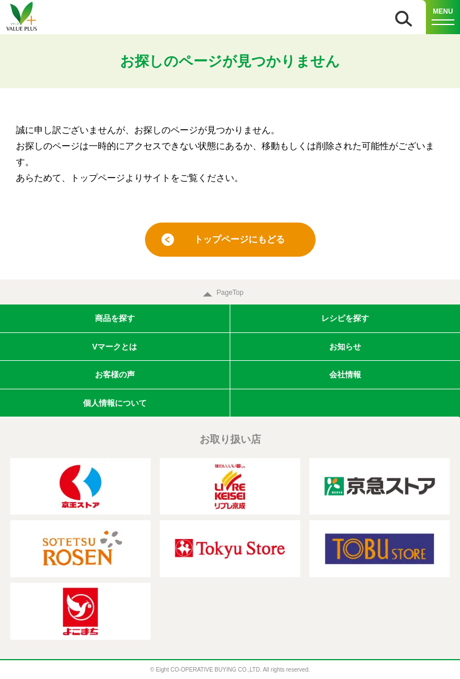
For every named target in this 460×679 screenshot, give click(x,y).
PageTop (230, 293)
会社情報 (345, 374)
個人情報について (115, 403)
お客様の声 (115, 374)
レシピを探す (345, 318)
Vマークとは (114, 346)
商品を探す (115, 318)
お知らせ (345, 346)
